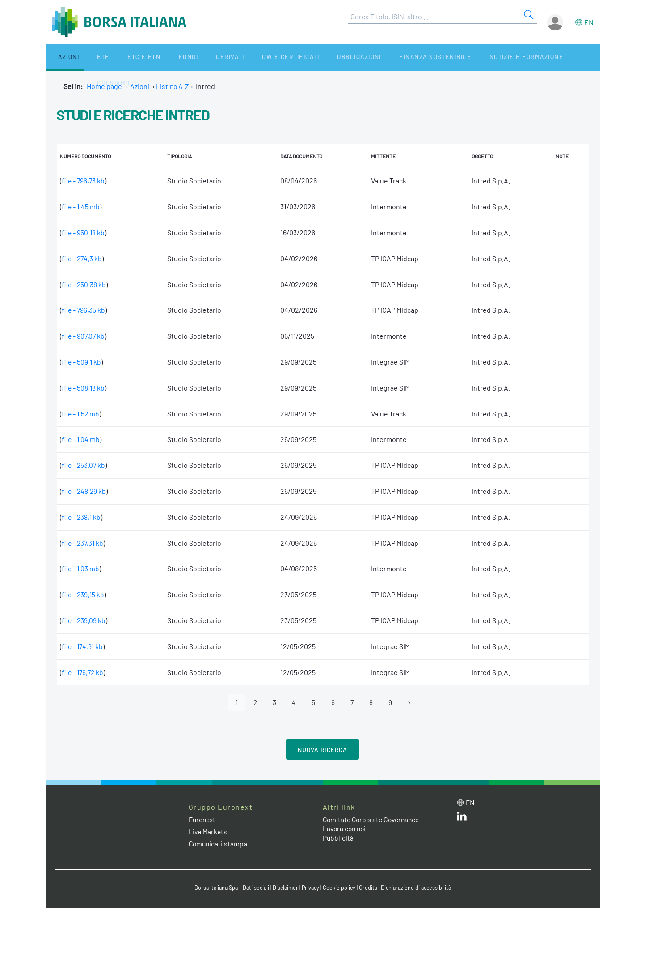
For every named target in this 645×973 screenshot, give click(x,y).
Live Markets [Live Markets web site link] (208, 832)
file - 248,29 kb (84, 491)
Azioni (62, 57)
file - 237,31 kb (83, 543)
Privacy (311, 888)
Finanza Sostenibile (384, 57)
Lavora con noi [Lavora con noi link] (345, 828)
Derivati (194, 57)
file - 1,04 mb (81, 439)
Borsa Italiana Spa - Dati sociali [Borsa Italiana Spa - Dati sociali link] (229, 888)
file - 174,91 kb (83, 646)
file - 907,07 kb (84, 335)
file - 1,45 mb (81, 206)
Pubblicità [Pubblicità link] (338, 838)
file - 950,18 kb (83, 232)
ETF (88, 57)
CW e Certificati (249, 57)
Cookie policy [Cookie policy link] (340, 888)
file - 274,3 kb (82, 258)
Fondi (158, 57)
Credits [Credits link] (370, 888)
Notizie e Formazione (472, 57)
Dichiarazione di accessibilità (419, 888)
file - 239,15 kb (83, 594)
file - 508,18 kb (83, 387)
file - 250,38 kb (84, 284)
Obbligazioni (313, 57)
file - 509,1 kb (82, 361)
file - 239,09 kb (84, 620)
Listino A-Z (173, 86)
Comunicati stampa (219, 844)
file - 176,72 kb (83, 672)
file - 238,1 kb (82, 517)
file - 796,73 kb (84, 180)
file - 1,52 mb (81, 413)
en (589, 22)
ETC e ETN (121, 57)
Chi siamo (538, 57)
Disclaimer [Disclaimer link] (284, 888)
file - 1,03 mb (81, 568)
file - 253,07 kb (84, 465)
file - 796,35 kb (84, 310)
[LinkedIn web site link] (462, 818)
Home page (104, 86)
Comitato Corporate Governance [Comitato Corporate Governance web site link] (374, 820)
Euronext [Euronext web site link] (203, 820)
